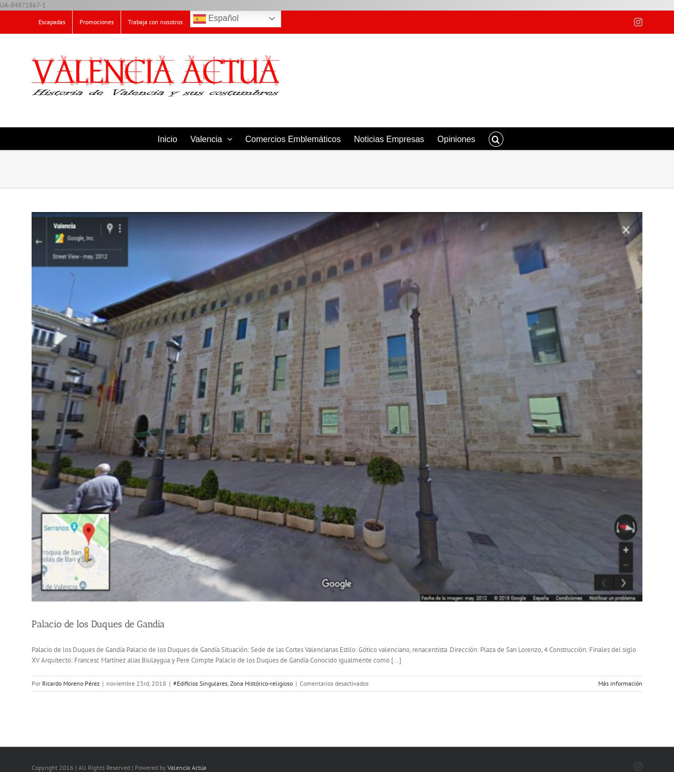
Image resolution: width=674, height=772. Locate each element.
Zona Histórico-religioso (261, 683)
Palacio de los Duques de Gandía (98, 624)
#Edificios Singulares (200, 683)
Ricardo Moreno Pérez (71, 683)
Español (216, 19)
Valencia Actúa (186, 767)
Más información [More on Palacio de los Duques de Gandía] (620, 683)
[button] (496, 138)
